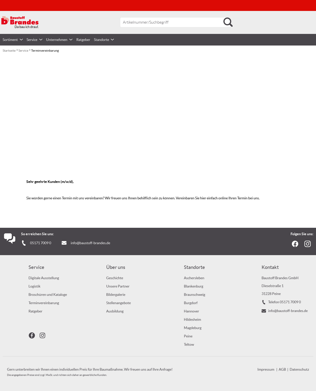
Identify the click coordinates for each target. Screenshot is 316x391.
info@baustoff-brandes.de (90, 243)
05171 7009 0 (40, 243)
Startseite (9, 50)
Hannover (191, 311)
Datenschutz (299, 369)
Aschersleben (194, 278)
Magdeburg (192, 328)
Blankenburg (193, 286)
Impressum (265, 369)
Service (23, 50)
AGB (282, 369)
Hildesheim (192, 319)
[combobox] (175, 22)
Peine (188, 336)
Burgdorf (191, 303)
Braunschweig (194, 294)
